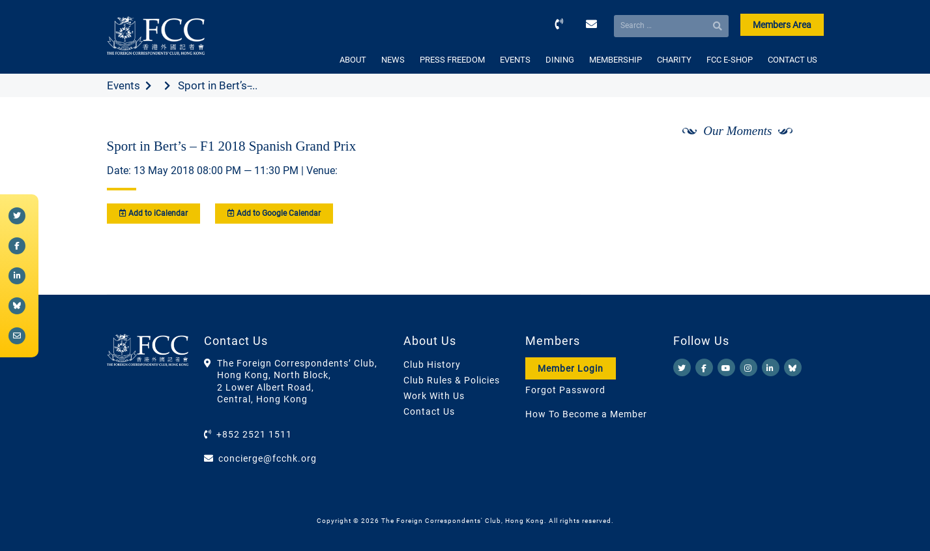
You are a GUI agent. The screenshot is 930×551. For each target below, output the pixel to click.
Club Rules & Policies (451, 380)
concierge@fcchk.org (267, 458)
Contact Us (429, 411)
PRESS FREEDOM (452, 60)
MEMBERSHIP (615, 60)
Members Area (782, 25)
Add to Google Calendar (274, 213)
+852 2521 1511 (254, 434)
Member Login (570, 368)
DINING (559, 60)
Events (123, 85)
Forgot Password (565, 390)
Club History (432, 364)
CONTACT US (792, 60)
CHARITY (674, 60)
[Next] (799, 165)
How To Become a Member (586, 414)
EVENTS (515, 60)
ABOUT (353, 60)
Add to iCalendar (153, 213)
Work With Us (434, 396)
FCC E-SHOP (729, 60)
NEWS (393, 60)
